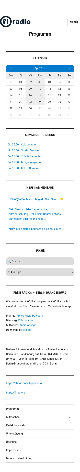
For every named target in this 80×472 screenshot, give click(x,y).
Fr (50, 75)
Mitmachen (13, 417)
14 (11, 95)
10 (39, 88)
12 (59, 88)
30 (30, 108)
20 (69, 95)
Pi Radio (26, 329)
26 (59, 101)
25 (49, 101)
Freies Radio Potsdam (30, 315)
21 (11, 101)
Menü (74, 22)
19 (59, 95)
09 (30, 88)
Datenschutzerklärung (19, 458)
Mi (30, 75)
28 (11, 108)
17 (39, 95)
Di (20, 75)
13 (69, 88)
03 (39, 82)
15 (20, 95)
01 (20, 82)
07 (11, 88)
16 (30, 95)
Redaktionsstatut (16, 425)
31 (11, 82)
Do (40, 75)
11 (49, 88)
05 (59, 82)
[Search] (40, 261)
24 (39, 101)
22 (20, 101)
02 (30, 82)
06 (69, 82)
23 (30, 101)
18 (49, 95)
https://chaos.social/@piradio (24, 383)
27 (69, 101)
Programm (12, 408)
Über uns (11, 441)
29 (20, 108)
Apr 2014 (40, 68)
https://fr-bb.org (15, 392)
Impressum (12, 450)
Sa (59, 75)
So (69, 75)
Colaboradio (25, 320)
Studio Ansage (27, 325)
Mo (11, 75)
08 (20, 88)
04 (49, 82)
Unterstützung (14, 433)
